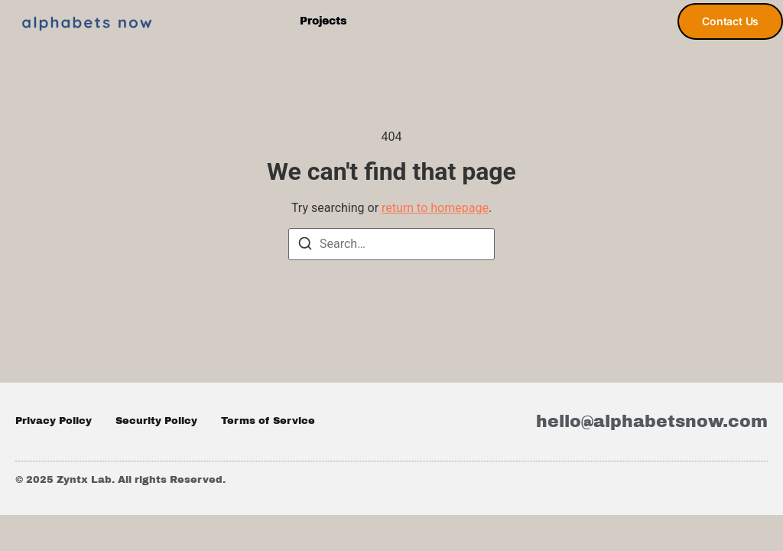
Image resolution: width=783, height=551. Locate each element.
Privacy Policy (53, 421)
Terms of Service (268, 421)
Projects (323, 21)
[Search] (305, 246)
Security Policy (156, 421)
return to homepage (435, 208)
